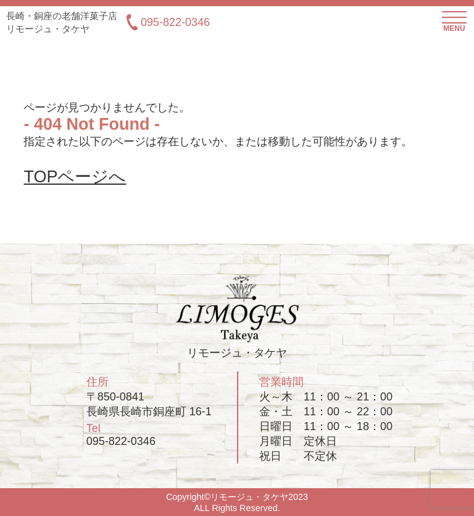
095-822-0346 (168, 22)
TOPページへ (74, 176)
